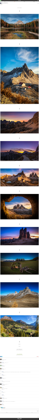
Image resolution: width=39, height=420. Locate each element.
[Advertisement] (19, 414)
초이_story (2, 387)
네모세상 (2, 365)
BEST (14, 1)
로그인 (18, 418)
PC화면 (20, 418)
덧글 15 (1, 358)
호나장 (2, 391)
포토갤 (24, 1)
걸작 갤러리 (19, 0)
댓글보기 (1, 4)
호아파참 (2, 374)
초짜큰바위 (3, 371)
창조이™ (2, 368)
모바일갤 (34, 1)
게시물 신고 (37, 356)
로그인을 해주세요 (20, 409)
